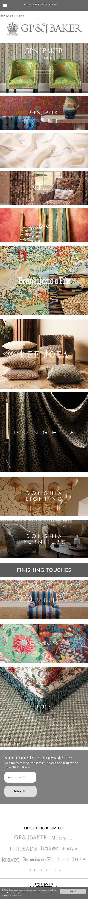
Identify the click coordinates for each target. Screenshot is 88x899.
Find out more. (16, 895)
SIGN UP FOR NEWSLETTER (40, 4)
